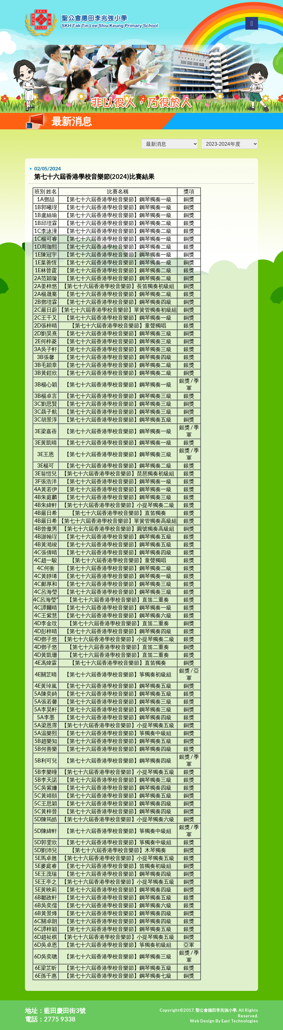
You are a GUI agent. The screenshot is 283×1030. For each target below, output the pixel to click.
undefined (229, 144)
